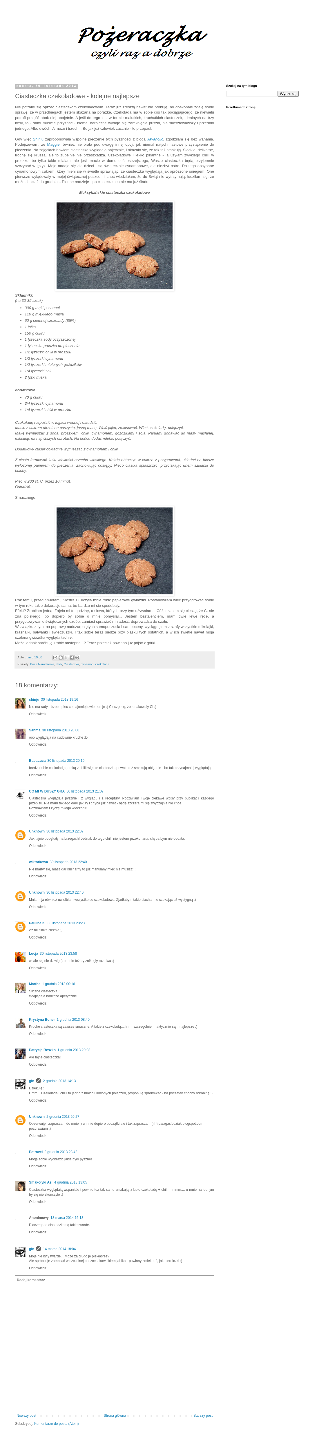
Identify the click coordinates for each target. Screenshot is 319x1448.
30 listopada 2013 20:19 (65, 761)
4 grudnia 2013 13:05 (70, 1182)
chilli (59, 664)
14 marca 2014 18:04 (59, 1249)
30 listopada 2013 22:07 (65, 831)
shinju (34, 699)
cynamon (87, 664)
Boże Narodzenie (42, 664)
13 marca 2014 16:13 (66, 1218)
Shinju (38, 139)
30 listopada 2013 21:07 (85, 791)
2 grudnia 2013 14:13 (59, 1081)
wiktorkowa (38, 862)
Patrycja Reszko (42, 1050)
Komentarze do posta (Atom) (56, 1424)
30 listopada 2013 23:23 (66, 923)
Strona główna (115, 1416)
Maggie (53, 144)
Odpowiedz (37, 714)
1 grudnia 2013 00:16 (58, 984)
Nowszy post (26, 1416)
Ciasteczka (71, 664)
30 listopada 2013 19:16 (59, 699)
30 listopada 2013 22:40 (68, 862)
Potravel (36, 1152)
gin (31, 1081)
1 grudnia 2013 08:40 (73, 1020)
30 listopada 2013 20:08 (60, 730)
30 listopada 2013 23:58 (58, 954)
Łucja (33, 954)
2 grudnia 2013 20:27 (62, 1117)
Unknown (37, 831)
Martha (34, 984)
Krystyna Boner (42, 1020)
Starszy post (203, 1416)
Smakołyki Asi (40, 1182)
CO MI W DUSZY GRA (47, 791)
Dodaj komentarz (31, 1280)
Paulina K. (37, 923)
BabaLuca (37, 761)
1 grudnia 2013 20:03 (73, 1050)
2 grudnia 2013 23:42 (60, 1152)
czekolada (102, 664)
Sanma (34, 730)
